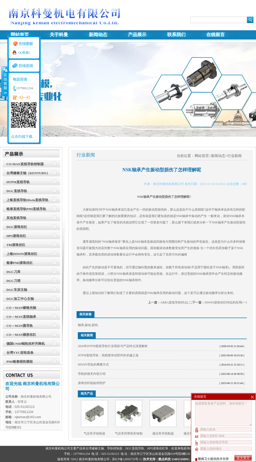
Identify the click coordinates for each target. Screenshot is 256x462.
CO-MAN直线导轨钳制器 (25, 164)
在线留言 (215, 34)
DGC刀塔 (13, 281)
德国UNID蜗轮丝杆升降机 (25, 344)
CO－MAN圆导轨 (19, 326)
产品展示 (137, 34)
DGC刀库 (13, 272)
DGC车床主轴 (16, 290)
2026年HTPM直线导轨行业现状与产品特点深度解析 (113, 346)
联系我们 (176, 34)
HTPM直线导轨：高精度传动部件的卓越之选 (108, 355)
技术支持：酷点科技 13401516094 (165, 459)
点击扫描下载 (22, 137)
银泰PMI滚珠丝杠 (19, 263)
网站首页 (19, 34)
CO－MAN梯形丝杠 (21, 335)
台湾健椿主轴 (95, 448)
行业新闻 (234, 156)
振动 (88, 325)
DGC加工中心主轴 (20, 299)
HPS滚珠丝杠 (16, 236)
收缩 (4, 81)
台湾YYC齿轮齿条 (20, 353)
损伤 (95, 325)
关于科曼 (59, 34)
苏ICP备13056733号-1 (126, 459)
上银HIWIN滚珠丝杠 (21, 254)
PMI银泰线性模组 (19, 361)
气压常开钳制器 (94, 433)
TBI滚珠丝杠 (15, 245)
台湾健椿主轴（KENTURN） (28, 173)
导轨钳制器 (114, 448)
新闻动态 (98, 34)
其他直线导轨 (16, 218)
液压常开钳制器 (163, 433)
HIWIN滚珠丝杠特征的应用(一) (226, 302)
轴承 (81, 325)
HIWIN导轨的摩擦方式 (93, 364)
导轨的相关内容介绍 (91, 374)
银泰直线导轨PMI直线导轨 (26, 209)
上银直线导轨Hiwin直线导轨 (27, 200)
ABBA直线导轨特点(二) (176, 302)
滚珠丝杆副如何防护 (91, 383)
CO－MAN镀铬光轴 (21, 308)
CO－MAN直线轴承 (21, 317)
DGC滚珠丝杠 (16, 227)
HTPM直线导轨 (18, 182)
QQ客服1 (24, 52)
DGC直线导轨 (16, 191)
